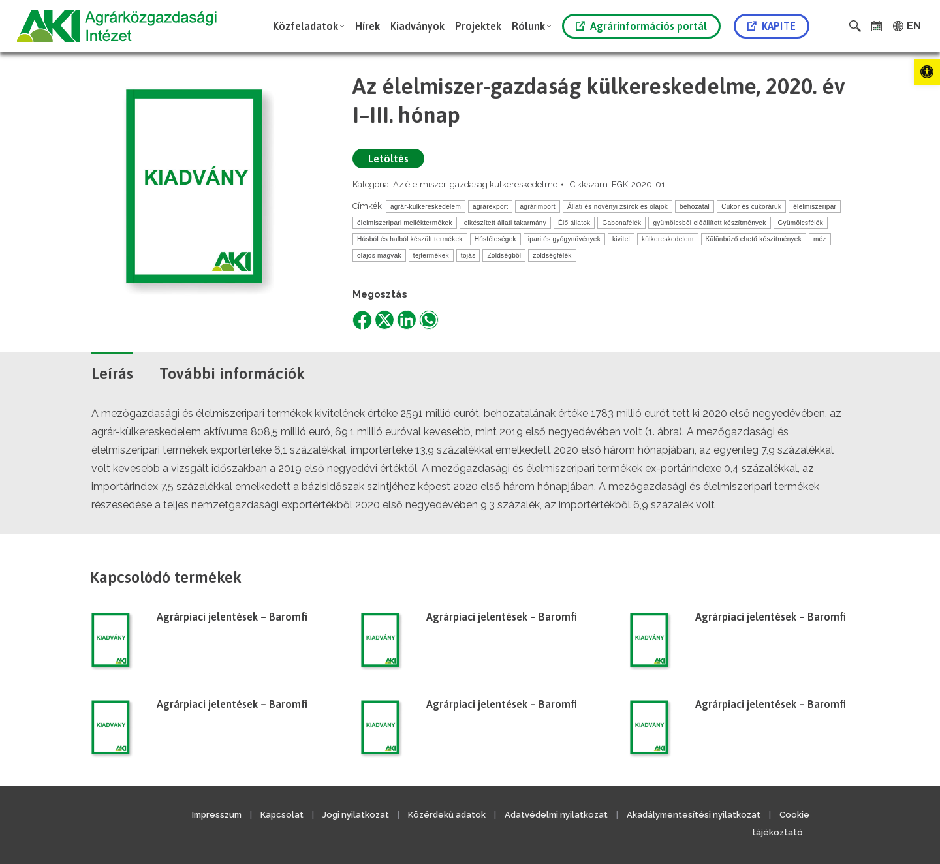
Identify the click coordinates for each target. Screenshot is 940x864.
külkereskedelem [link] (668, 239)
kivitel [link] (621, 239)
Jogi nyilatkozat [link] (355, 815)
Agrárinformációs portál (641, 26)
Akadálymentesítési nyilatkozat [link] (693, 815)
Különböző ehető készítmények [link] (754, 239)
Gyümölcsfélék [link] (800, 222)
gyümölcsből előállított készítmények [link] (709, 222)
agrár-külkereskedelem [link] (425, 206)
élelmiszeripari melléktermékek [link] (404, 222)
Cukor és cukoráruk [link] (751, 206)
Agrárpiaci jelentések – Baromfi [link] (232, 617)
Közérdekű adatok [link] (447, 815)
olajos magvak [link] (379, 255)
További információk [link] (232, 373)
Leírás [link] (112, 373)
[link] (927, 72)
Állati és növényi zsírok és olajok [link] (617, 206)
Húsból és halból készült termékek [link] (410, 239)
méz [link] (819, 239)
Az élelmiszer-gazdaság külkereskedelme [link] (475, 184)
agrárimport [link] (537, 206)
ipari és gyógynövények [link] (564, 239)
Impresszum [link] (217, 815)
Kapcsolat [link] (282, 815)
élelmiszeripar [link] (814, 206)
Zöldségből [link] (504, 255)
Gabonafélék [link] (621, 222)
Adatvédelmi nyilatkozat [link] (556, 815)
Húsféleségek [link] (495, 239)
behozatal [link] (695, 206)
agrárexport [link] (490, 206)
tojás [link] (468, 255)
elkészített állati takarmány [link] (505, 222)
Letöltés (388, 158)
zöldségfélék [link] (552, 255)
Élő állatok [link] (574, 222)
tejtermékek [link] (431, 255)
